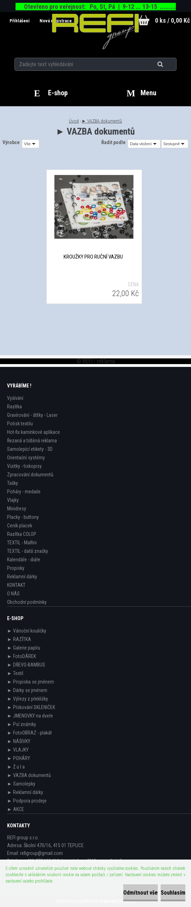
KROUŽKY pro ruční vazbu (93, 257)
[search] (169, 64)
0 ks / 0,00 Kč (172, 20)
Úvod (74, 121)
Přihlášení (20, 20)
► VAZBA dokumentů (102, 121)
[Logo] (95, 31)
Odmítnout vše (140, 892)
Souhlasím (173, 892)
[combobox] (144, 144)
